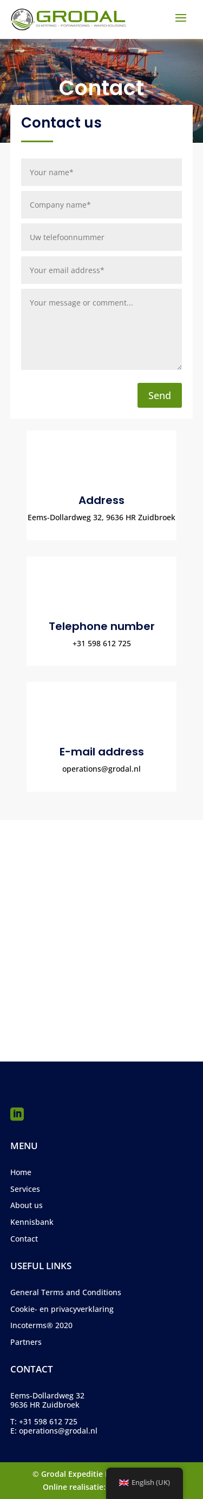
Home (20, 1172)
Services (25, 1189)
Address (101, 500)
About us (26, 1205)
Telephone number (102, 626)
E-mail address (102, 751)
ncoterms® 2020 (42, 1325)
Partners (26, 1342)
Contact (24, 1238)
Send (159, 395)
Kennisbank (32, 1222)
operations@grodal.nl (58, 1430)
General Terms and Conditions (65, 1292)
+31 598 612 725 (48, 1421)
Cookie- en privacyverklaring (62, 1309)
